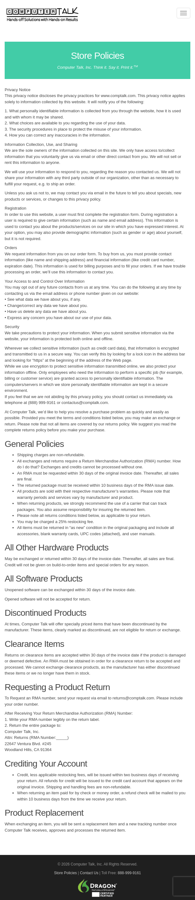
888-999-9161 (129, 873)
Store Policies (65, 873)
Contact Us (89, 873)
